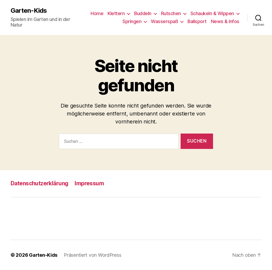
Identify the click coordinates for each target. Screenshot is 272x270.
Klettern (116, 13)
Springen (131, 21)
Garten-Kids (29, 10)
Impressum (89, 183)
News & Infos (225, 21)
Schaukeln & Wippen (212, 13)
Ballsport (197, 21)
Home (97, 13)
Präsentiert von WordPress (92, 255)
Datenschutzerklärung (39, 183)
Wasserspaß (164, 21)
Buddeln (142, 13)
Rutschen (171, 13)
